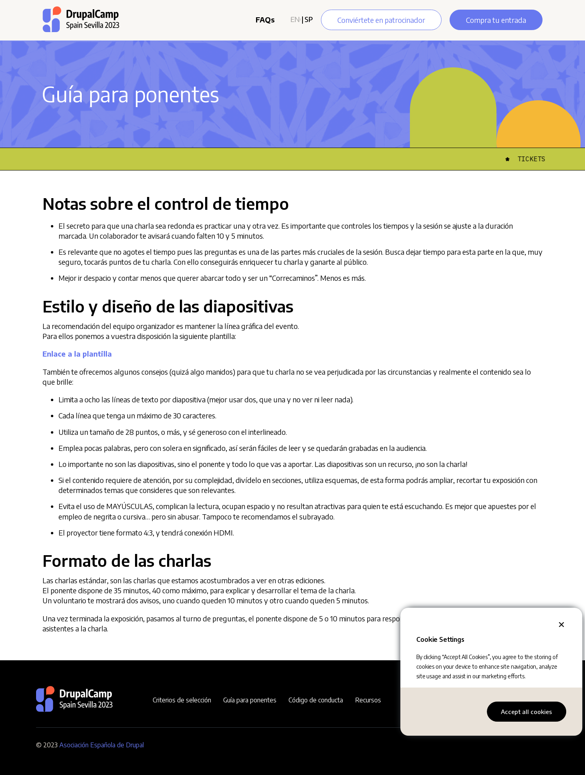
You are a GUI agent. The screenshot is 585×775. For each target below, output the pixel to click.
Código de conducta (315, 700)
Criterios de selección (182, 700)
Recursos (368, 700)
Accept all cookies (526, 711)
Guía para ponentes (249, 700)
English (295, 19)
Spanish (309, 19)
